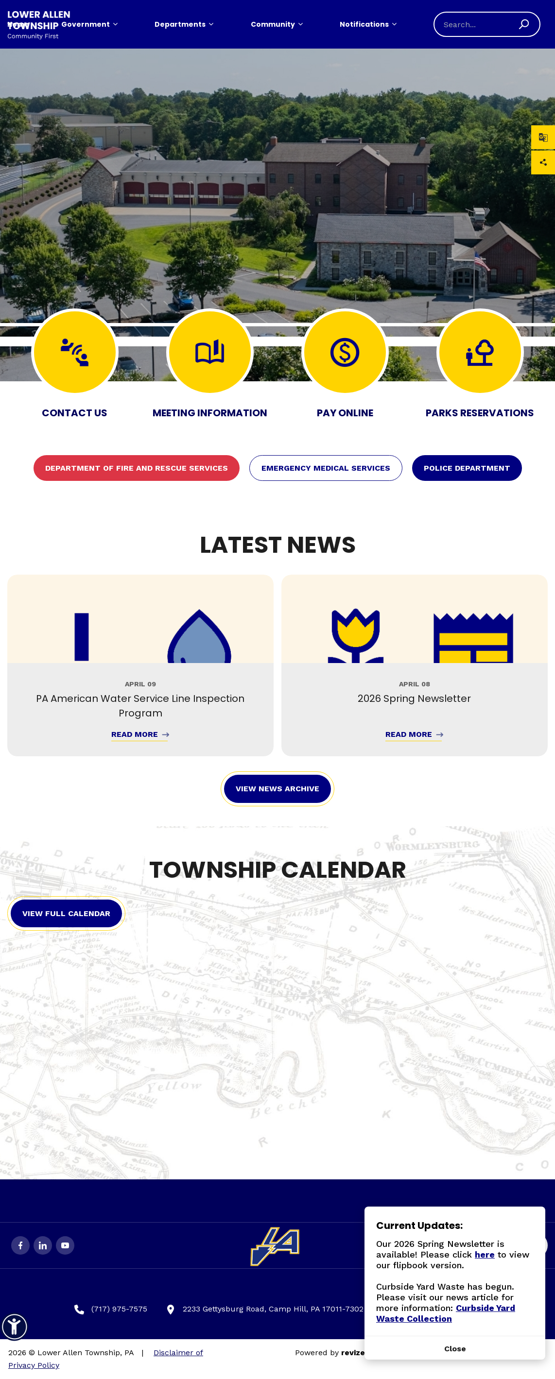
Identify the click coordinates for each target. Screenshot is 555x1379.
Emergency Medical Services (325, 468)
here (485, 1254)
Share (543, 162)
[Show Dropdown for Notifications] (394, 24)
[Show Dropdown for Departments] (210, 24)
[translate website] (543, 137)
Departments (180, 24)
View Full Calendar (66, 913)
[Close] (454, 1349)
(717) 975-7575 (110, 1309)
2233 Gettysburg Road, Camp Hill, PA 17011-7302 (265, 1309)
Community (273, 24)
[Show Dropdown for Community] (300, 24)
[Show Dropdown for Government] (115, 24)
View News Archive (277, 788)
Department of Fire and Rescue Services (136, 468)
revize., (355, 1352)
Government (85, 24)
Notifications (364, 24)
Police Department (467, 468)
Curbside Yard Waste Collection (445, 1313)
